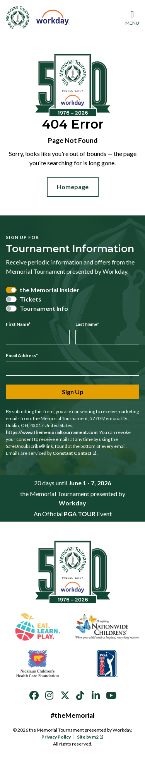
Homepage (73, 186)
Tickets (30, 299)
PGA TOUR (80, 513)
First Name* (18, 324)
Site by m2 (90, 737)
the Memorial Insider (49, 289)
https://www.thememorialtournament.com (51, 432)
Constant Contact (75, 453)
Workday (72, 503)
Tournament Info (44, 308)
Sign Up (73, 391)
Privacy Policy (56, 737)
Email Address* (22, 355)
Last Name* (87, 324)
